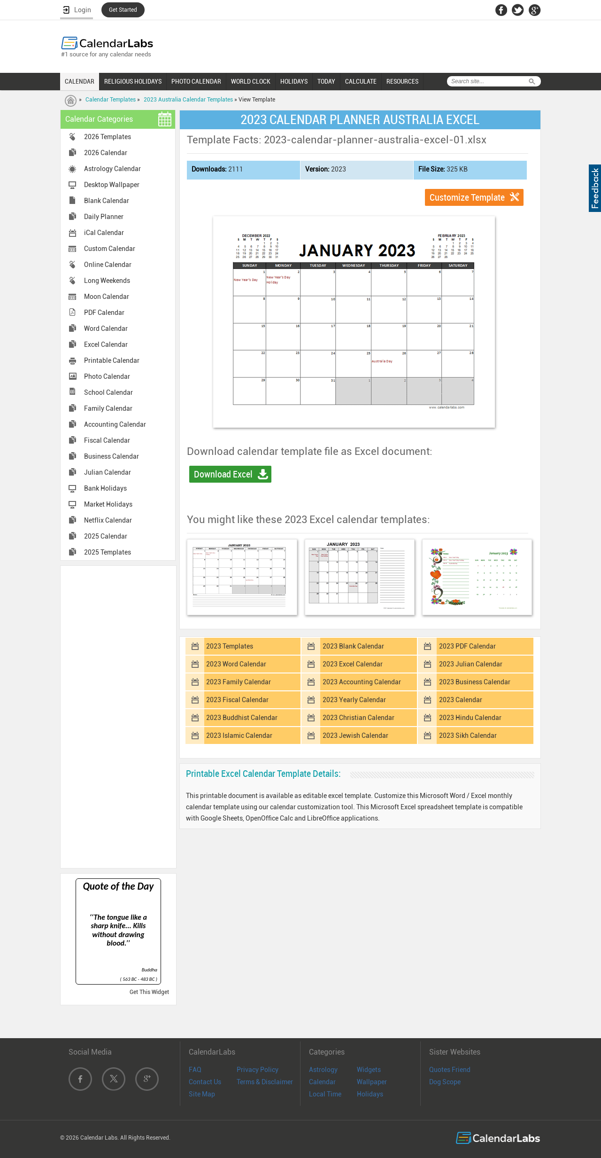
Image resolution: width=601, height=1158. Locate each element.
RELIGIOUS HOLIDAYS (133, 81)
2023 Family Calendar (238, 682)
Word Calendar (106, 328)
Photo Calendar (107, 376)
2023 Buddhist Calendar (241, 717)
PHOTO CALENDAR (196, 81)
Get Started (123, 10)
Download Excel (223, 474)
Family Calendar (108, 408)
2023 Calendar (460, 700)
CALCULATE (361, 81)
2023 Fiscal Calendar (237, 700)
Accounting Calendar (115, 424)
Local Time (325, 1094)
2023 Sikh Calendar (468, 735)
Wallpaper (372, 1082)
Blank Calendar (106, 200)
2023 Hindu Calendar (470, 717)
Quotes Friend (449, 1069)
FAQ (195, 1069)
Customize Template (467, 197)
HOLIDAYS (294, 81)
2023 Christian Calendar (358, 717)
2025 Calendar (105, 536)
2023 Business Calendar (474, 682)
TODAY (326, 81)
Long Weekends (107, 280)
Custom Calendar (109, 248)
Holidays (370, 1094)
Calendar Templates (110, 99)
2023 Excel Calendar (353, 664)
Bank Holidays (105, 488)
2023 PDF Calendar (467, 646)
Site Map (202, 1094)
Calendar (322, 1082)
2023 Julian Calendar (470, 664)
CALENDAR (79, 81)
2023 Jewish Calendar (355, 735)
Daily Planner (103, 216)
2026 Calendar (105, 152)
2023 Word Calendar (236, 664)
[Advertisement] (118, 716)
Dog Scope (445, 1082)
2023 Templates (229, 646)
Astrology (323, 1069)
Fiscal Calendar (107, 440)
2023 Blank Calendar (353, 646)
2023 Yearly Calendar (354, 700)
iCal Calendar (104, 232)
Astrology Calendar (112, 168)
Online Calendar (107, 264)
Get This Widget (149, 992)
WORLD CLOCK (250, 81)
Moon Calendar (106, 296)
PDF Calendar (104, 312)
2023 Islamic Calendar (239, 735)
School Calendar (108, 392)
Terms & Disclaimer (265, 1082)
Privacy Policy (257, 1069)
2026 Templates (107, 137)
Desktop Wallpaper (111, 184)
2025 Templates (107, 552)
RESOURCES (402, 81)
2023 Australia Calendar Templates (188, 99)
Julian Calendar (107, 472)
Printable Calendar (111, 360)
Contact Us (205, 1082)
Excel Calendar (106, 344)
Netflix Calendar (108, 520)
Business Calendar (111, 456)
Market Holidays (108, 504)
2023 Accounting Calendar (362, 682)
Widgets (369, 1069)
